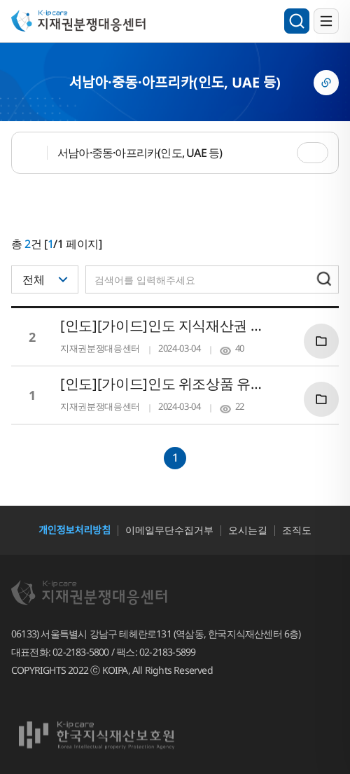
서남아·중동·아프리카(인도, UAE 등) (139, 152)
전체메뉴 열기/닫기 (326, 21)
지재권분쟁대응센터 (85, 20)
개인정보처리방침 (74, 530)
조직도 (297, 530)
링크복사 (326, 82)
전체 (33, 279)
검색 (324, 278)
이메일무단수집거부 (169, 530)
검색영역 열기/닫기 (296, 21)
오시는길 (247, 530)
